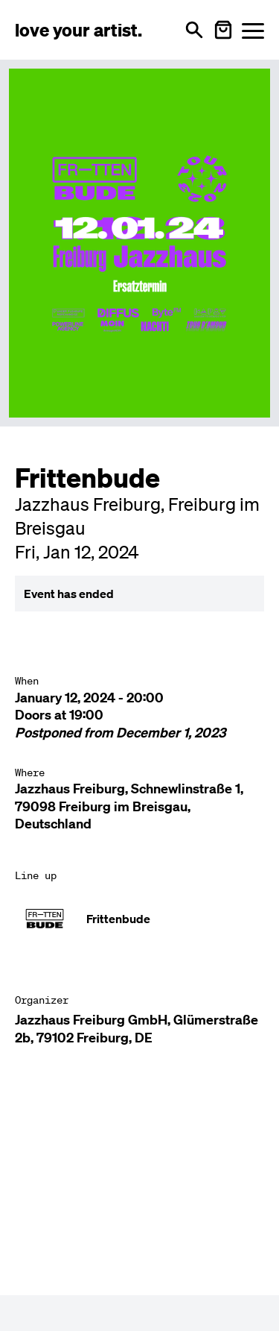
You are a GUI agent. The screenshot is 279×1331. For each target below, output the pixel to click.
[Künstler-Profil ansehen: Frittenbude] (139, 918)
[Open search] (194, 29)
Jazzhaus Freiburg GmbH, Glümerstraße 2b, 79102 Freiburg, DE (136, 1028)
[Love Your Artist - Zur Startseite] (78, 30)
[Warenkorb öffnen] (223, 30)
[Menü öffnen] (253, 30)
